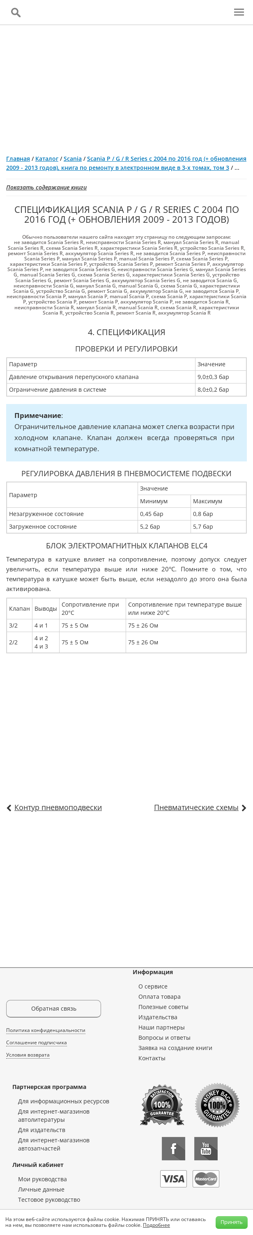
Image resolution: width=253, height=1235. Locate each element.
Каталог (46, 158)
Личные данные (41, 1189)
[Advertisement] (126, 86)
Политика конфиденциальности (45, 1030)
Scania (73, 158)
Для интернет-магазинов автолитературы (54, 1115)
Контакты (152, 1058)
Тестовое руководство (49, 1199)
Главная (18, 158)
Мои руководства (42, 1179)
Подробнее (156, 1224)
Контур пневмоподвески (58, 807)
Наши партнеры (161, 1027)
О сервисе (153, 986)
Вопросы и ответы (164, 1037)
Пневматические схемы (196, 807)
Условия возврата (28, 1054)
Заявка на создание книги (175, 1048)
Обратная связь (53, 1008)
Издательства (157, 1017)
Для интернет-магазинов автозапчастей (54, 1144)
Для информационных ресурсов (63, 1101)
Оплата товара (159, 996)
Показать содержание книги (46, 187)
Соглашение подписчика (36, 1042)
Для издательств (41, 1130)
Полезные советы (163, 1007)
